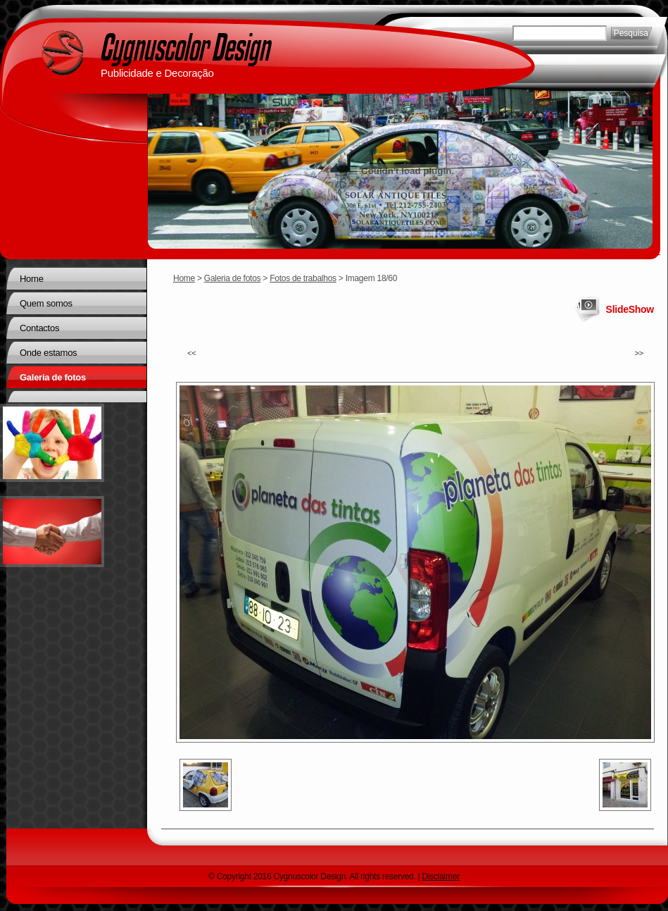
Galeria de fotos (232, 278)
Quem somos (46, 303)
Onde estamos (48, 352)
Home (184, 278)
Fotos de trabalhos (303, 278)
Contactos (39, 328)
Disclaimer (441, 876)
